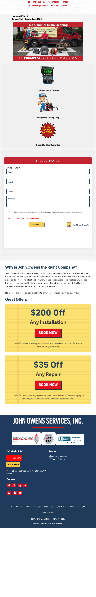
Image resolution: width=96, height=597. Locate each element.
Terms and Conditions (41, 521)
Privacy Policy (59, 521)
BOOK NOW (13, 467)
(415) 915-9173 (14, 460)
